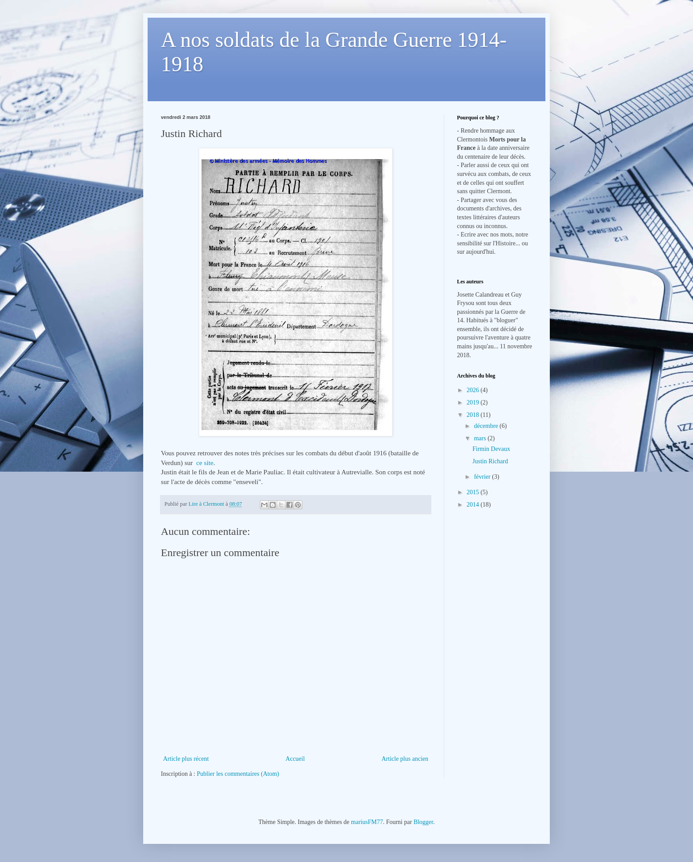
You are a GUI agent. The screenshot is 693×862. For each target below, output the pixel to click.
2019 (474, 402)
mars (480, 438)
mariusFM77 (367, 822)
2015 (474, 492)
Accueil (295, 758)
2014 (474, 504)
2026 (474, 390)
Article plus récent (186, 758)
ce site (204, 462)
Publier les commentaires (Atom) (238, 773)
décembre (486, 426)
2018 (474, 415)
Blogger (423, 822)
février (483, 476)
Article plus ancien (404, 758)
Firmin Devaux (491, 449)
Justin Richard (490, 461)
